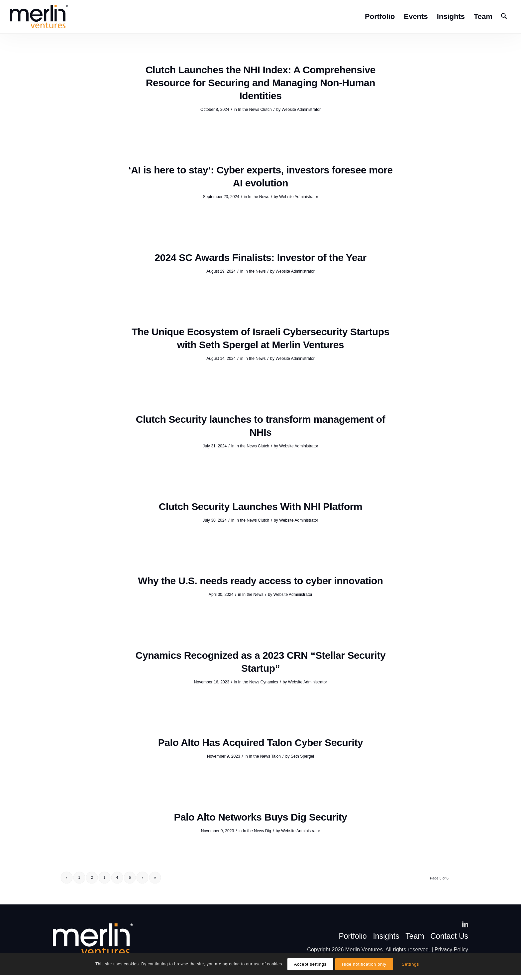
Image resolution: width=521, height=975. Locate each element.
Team (414, 936)
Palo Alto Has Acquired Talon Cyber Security (260, 742)
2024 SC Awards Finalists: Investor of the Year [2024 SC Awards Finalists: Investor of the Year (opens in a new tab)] (260, 257)
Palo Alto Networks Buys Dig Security (260, 817)
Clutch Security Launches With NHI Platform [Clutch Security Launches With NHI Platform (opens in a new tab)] (261, 506)
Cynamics (269, 682)
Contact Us (449, 936)
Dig (268, 831)
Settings (410, 964)
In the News (248, 109)
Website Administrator (301, 109)
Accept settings (310, 964)
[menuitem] (380, 16)
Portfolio (352, 936)
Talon (276, 756)
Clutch (265, 109)
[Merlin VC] (39, 16)
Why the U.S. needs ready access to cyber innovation (260, 580)
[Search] (504, 16)
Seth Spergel (302, 756)
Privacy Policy (451, 949)
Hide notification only (364, 964)
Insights (386, 936)
